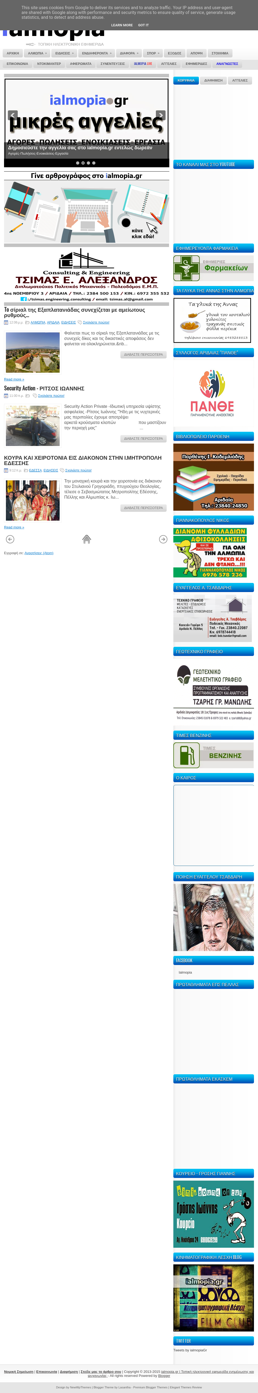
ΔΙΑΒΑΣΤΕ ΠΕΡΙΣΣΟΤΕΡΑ (143, 355)
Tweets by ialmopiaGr (190, 1350)
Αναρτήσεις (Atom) (38, 553)
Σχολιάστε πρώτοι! (96, 322)
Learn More (122, 25)
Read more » (14, 379)
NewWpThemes (80, 1387)
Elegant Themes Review (186, 1387)
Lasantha (125, 1387)
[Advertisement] (213, 121)
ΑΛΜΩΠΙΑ (38, 322)
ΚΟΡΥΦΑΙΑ (186, 80)
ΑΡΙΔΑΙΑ (53, 322)
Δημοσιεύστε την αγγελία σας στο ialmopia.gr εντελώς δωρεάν (80, 147)
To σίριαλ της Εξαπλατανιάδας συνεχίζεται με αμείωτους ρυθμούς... (74, 312)
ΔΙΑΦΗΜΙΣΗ (213, 80)
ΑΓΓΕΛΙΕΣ (240, 80)
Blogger (164, 1376)
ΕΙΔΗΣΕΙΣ (68, 322)
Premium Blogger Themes (150, 1387)
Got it (143, 25)
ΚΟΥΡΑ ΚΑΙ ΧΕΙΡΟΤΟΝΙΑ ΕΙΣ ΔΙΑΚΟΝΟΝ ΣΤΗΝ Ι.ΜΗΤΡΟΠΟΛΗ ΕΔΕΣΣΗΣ (83, 460)
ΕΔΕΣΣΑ (35, 470)
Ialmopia (185, 972)
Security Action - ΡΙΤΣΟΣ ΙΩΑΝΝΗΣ (44, 388)
